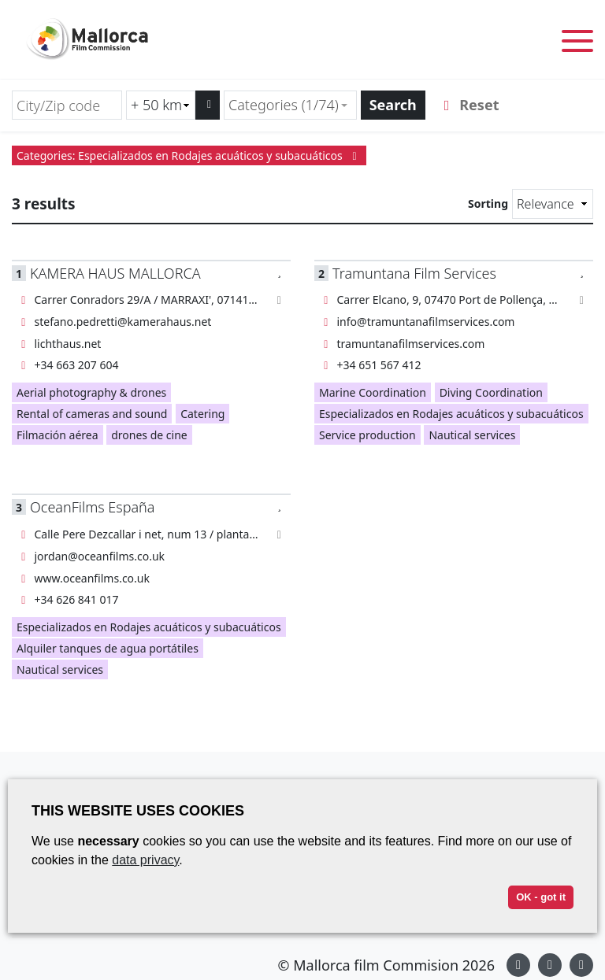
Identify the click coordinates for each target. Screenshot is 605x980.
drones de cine (149, 434)
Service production (367, 434)
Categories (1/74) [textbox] (283, 104)
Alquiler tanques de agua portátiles (108, 648)
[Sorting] (552, 204)
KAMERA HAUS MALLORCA (115, 273)
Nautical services (472, 434)
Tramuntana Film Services (414, 273)
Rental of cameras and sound (92, 413)
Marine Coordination (372, 392)
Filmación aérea (57, 434)
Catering (202, 413)
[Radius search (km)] (160, 105)
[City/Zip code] (67, 105)
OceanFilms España (92, 506)
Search (393, 104)
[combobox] (290, 105)
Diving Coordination (491, 392)
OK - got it (541, 897)
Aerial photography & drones (91, 392)
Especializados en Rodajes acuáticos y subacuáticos (451, 413)
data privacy (145, 860)
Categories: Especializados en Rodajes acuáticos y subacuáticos (189, 155)
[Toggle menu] (577, 43)
